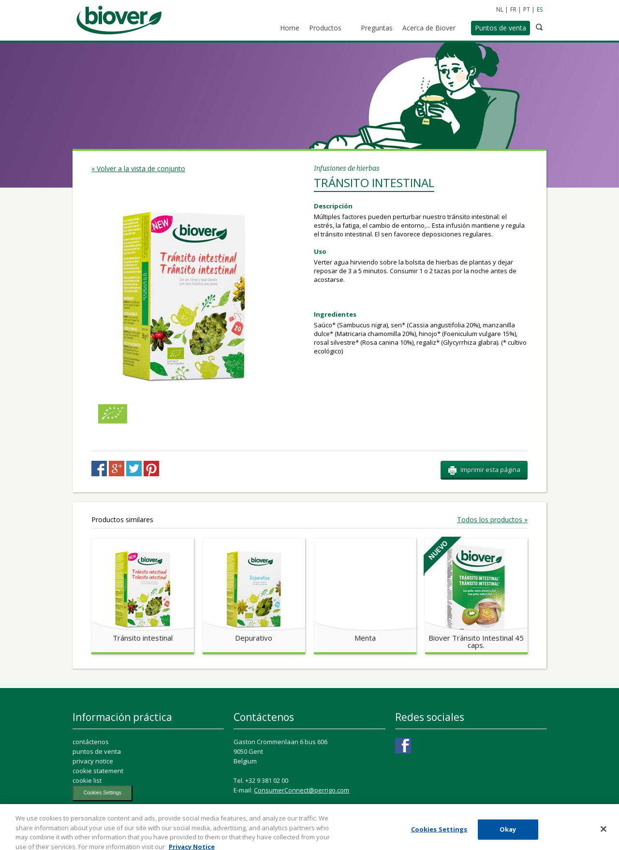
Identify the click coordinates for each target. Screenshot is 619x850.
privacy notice (93, 761)
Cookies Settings (102, 792)
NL (499, 9)
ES (540, 9)
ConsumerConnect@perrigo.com (301, 790)
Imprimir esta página (484, 470)
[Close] (603, 833)
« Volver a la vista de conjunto (138, 168)
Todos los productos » (492, 519)
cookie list (87, 780)
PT (526, 9)
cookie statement (98, 770)
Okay (508, 833)
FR (513, 9)
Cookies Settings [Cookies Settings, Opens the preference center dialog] (439, 833)
